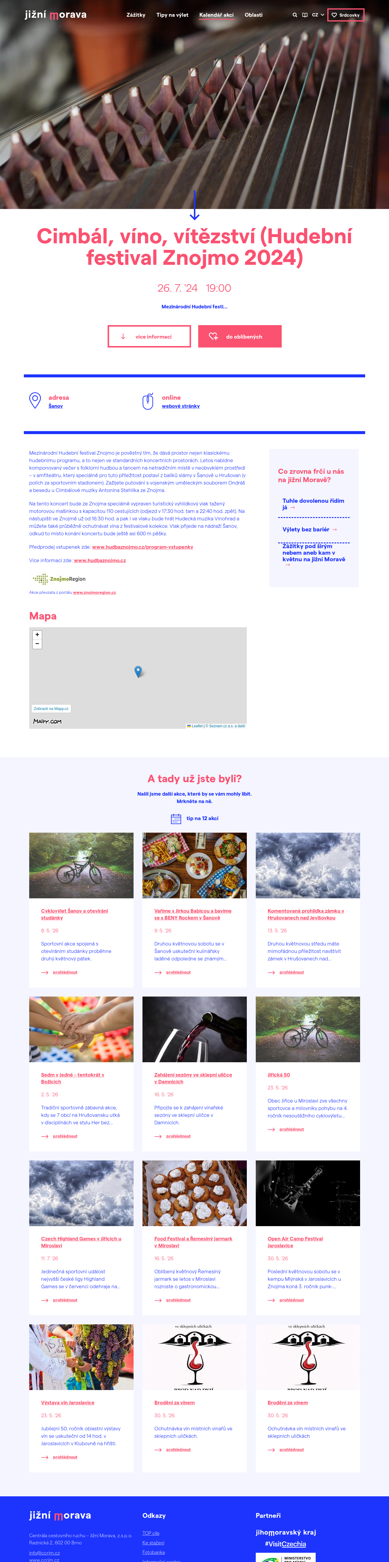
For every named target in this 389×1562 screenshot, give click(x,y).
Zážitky (136, 14)
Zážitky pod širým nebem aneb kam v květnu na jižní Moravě (314, 552)
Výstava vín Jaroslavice (67, 1402)
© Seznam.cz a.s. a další (225, 726)
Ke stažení (153, 1542)
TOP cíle (150, 1533)
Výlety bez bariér (306, 529)
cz (315, 14)
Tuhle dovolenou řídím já (313, 504)
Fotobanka (153, 1552)
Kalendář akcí (216, 14)
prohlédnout (65, 971)
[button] (138, 672)
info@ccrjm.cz (44, 1552)
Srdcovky (349, 15)
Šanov (56, 406)
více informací (154, 336)
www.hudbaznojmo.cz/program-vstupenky (142, 547)
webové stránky (181, 406)
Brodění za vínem (174, 1402)
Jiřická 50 (279, 1074)
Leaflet (194, 726)
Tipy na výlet (172, 14)
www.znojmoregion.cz (94, 592)
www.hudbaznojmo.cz (100, 560)
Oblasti (254, 14)
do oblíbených (244, 336)
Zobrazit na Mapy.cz (51, 708)
